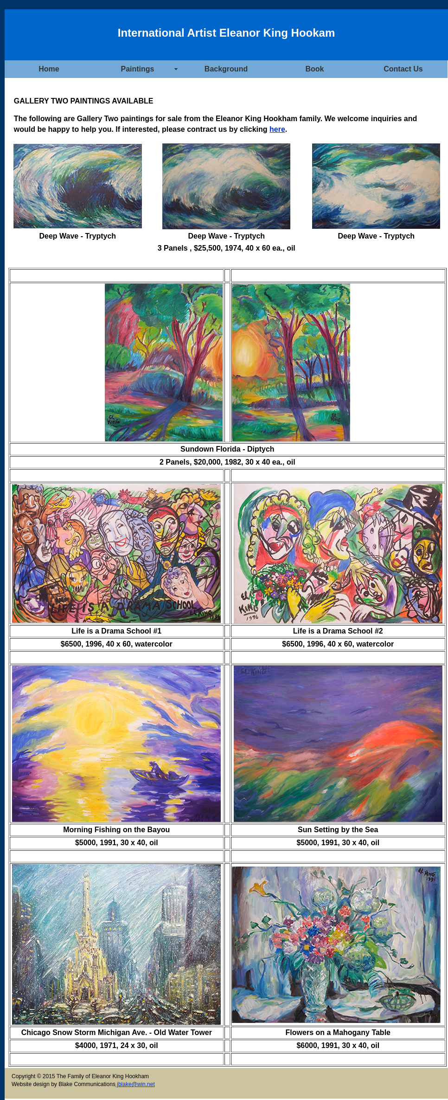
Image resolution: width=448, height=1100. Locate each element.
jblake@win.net (135, 1084)
